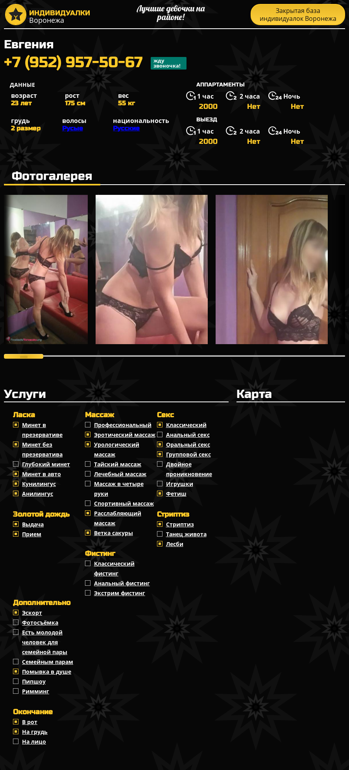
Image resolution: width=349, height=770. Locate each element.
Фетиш (176, 493)
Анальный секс (188, 434)
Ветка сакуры (113, 533)
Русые (72, 128)
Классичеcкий (186, 425)
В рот (29, 722)
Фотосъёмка (40, 622)
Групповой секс (188, 454)
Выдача (33, 524)
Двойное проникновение (189, 469)
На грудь (35, 731)
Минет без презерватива (42, 449)
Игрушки (179, 484)
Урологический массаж (116, 449)
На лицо (34, 741)
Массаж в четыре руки (119, 488)
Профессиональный (122, 425)
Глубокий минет (46, 464)
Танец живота (186, 534)
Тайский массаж (117, 464)
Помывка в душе (46, 671)
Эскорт (32, 612)
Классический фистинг (114, 568)
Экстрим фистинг (119, 593)
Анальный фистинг (122, 583)
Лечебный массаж (120, 474)
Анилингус (37, 493)
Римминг (35, 691)
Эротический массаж (124, 434)
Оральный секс (188, 444)
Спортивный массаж (124, 503)
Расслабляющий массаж (117, 518)
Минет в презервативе (42, 429)
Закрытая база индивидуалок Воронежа (298, 14)
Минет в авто (41, 474)
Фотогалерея (52, 176)
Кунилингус (39, 484)
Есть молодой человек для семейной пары (44, 642)
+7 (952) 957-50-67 (95, 63)
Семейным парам (47, 662)
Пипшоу (34, 681)
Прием (31, 534)
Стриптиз (180, 524)
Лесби (174, 544)
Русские (126, 128)
